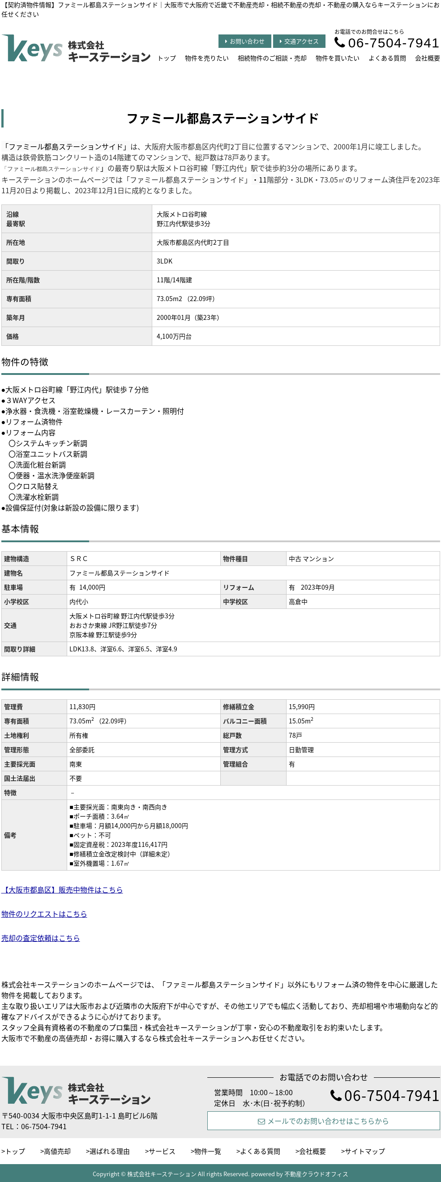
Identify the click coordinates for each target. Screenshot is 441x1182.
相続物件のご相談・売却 (272, 57)
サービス (162, 1151)
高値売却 (57, 1151)
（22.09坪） (112, 720)
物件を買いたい (338, 57)
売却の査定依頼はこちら (40, 937)
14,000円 (92, 586)
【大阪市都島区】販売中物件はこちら (62, 889)
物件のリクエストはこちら (44, 913)
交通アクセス (299, 41)
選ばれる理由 (110, 1151)
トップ (166, 57)
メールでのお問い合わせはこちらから (323, 1120)
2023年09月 (318, 586)
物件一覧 (207, 1151)
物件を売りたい (207, 57)
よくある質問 (387, 57)
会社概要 (427, 57)
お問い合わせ (245, 41)
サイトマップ (365, 1151)
